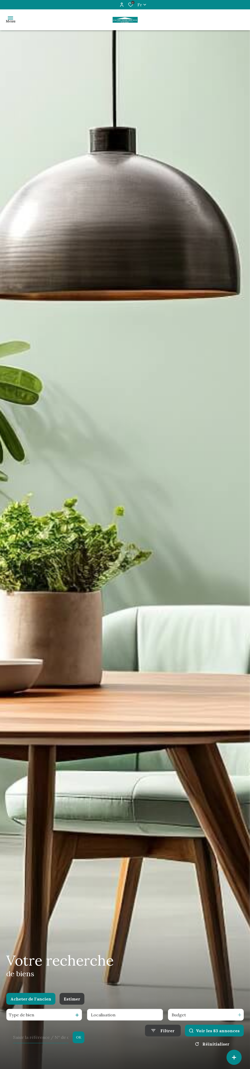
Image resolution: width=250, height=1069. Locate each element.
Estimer (72, 999)
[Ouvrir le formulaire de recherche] (163, 1030)
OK (78, 1037)
